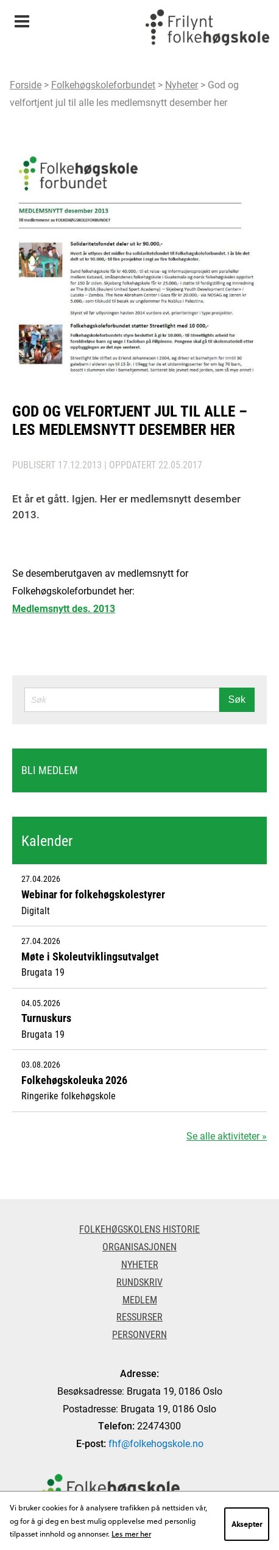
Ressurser (139, 1316)
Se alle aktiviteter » (226, 1135)
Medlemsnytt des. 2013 (63, 608)
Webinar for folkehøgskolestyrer (93, 894)
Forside (25, 84)
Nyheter (181, 84)
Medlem (139, 1299)
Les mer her (131, 1533)
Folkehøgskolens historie (139, 1228)
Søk (236, 699)
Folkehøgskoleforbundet (103, 84)
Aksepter (246, 1523)
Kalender (46, 840)
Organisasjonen (139, 1246)
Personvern (139, 1334)
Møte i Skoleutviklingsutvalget (90, 956)
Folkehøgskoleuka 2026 (74, 1080)
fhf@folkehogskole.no (155, 1443)
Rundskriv (139, 1281)
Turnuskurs (46, 1017)
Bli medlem (49, 770)
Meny (22, 17)
